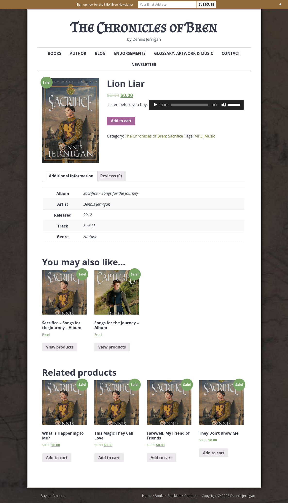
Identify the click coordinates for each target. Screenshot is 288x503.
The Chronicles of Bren (144, 27)
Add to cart (121, 121)
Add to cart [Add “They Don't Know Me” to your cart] (213, 452)
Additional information (71, 175)
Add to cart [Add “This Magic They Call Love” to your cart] (109, 457)
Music (210, 136)
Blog (100, 53)
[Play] (155, 104)
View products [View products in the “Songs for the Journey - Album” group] (112, 347)
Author (78, 53)
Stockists (174, 495)
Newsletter (142, 64)
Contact (229, 53)
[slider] (189, 105)
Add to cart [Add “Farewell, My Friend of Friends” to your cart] (161, 457)
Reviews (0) (111, 175)
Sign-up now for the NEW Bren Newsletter (105, 4)
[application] (196, 105)
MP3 (198, 136)
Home (147, 495)
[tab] (71, 176)
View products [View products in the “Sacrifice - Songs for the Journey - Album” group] (60, 347)
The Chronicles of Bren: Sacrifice (154, 136)
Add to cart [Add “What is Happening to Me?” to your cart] (57, 457)
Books (52, 53)
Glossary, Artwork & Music (181, 53)
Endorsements (130, 53)
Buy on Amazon (53, 495)
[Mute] (223, 104)
